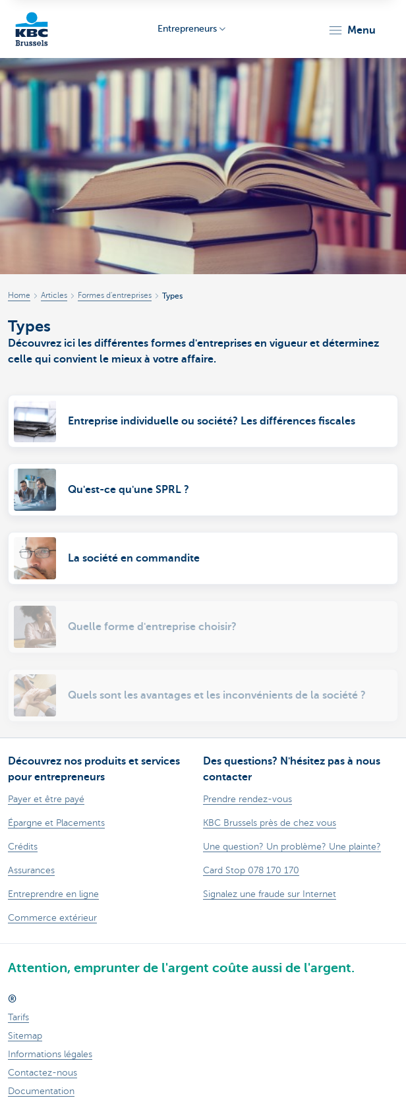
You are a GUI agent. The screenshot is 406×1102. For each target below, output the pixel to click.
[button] (352, 30)
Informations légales (50, 1054)
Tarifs (18, 1017)
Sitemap (25, 1036)
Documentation (41, 1091)
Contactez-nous (42, 1073)
